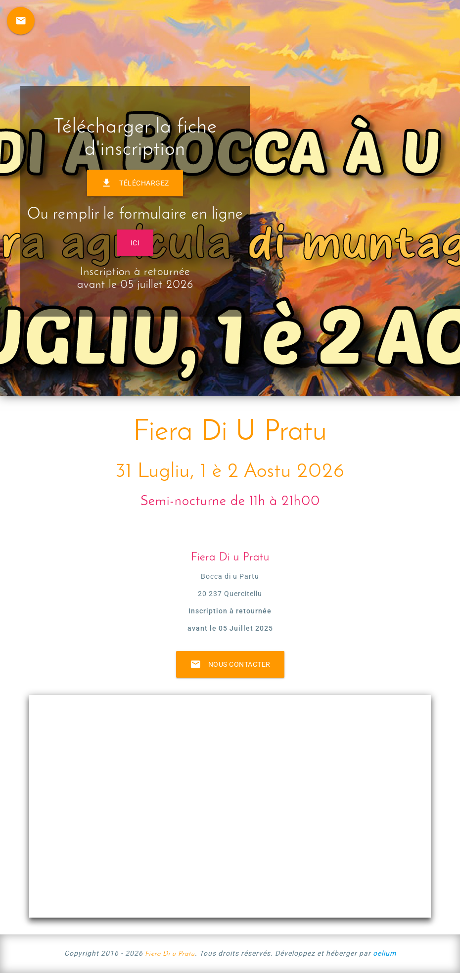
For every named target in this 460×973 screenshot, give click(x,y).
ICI (135, 243)
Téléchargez (135, 183)
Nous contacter (230, 664)
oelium (384, 953)
